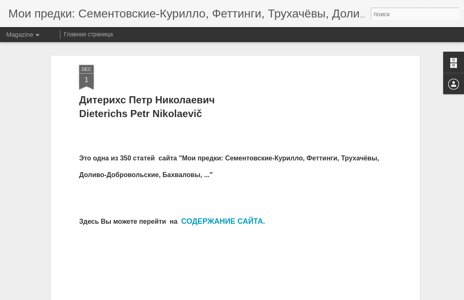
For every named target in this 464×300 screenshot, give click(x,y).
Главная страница (88, 34)
